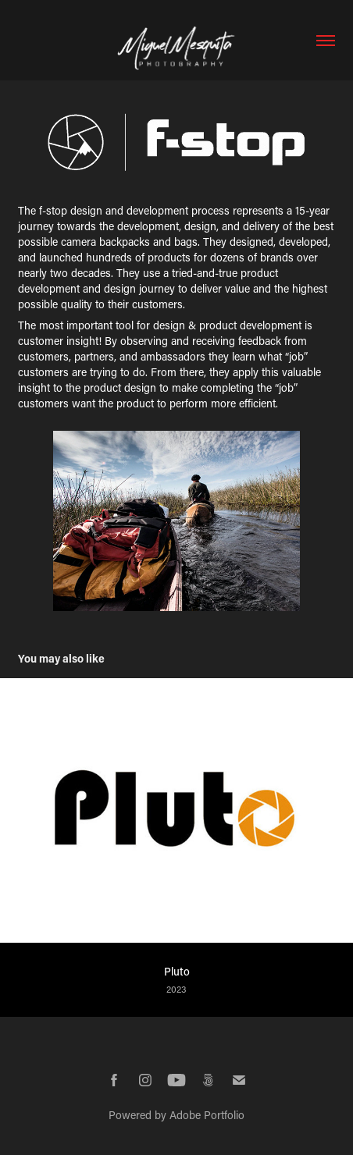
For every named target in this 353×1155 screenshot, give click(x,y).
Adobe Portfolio (206, 1114)
